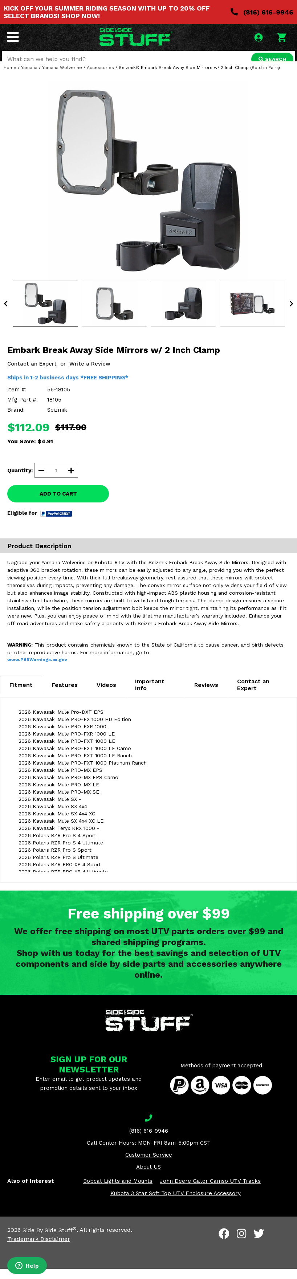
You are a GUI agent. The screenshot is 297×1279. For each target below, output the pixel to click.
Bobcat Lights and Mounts (117, 1191)
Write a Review (89, 374)
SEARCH (270, 60)
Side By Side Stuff (50, 1240)
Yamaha (29, 78)
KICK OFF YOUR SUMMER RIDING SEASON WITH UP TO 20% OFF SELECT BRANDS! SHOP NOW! (107, 12)
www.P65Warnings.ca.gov (37, 670)
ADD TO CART (58, 504)
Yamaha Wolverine (62, 78)
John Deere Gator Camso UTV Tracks (210, 1191)
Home (10, 78)
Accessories (100, 78)
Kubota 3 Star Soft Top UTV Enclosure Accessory (175, 1204)
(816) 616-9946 (262, 12)
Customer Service (148, 1165)
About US (148, 1177)
